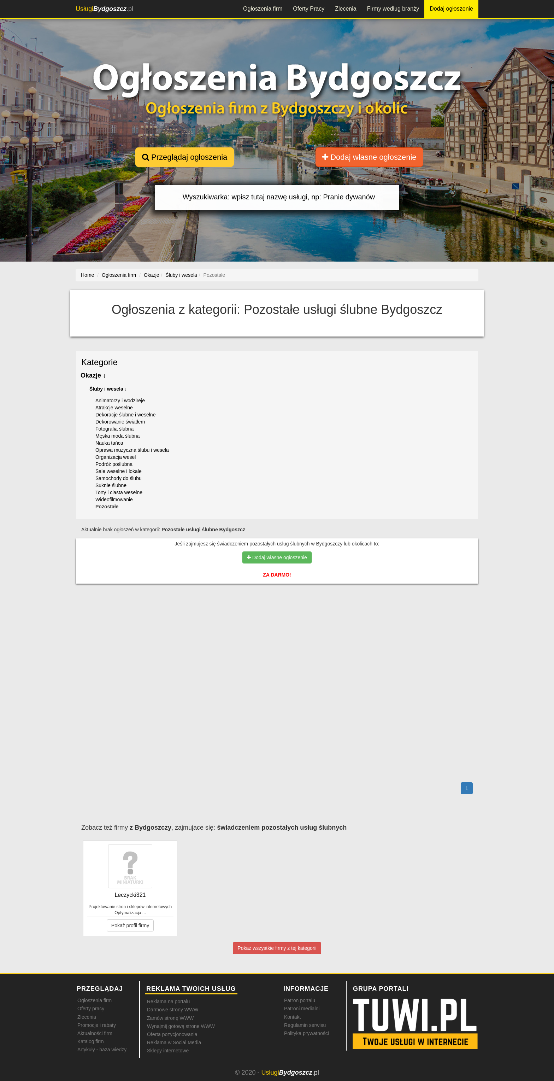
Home (87, 275)
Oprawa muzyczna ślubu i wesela (132, 450)
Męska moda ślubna (117, 436)
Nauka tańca (109, 443)
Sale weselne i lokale (118, 471)
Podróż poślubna (113, 464)
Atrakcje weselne (114, 407)
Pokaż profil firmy (130, 925)
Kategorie (99, 362)
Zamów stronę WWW (170, 1018)
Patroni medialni (301, 1008)
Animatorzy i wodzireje (120, 400)
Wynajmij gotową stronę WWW (181, 1026)
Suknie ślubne (110, 485)
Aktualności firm (94, 1033)
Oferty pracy (90, 1008)
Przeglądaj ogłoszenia (184, 157)
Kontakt (292, 1017)
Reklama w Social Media (174, 1042)
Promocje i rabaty (96, 1025)
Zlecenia (345, 9)
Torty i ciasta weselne (118, 492)
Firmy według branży (393, 9)
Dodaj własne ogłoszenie (369, 157)
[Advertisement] (277, 620)
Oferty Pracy (308, 9)
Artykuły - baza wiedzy (101, 1049)
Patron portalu (299, 1000)
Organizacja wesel (115, 457)
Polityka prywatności (306, 1033)
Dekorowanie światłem (120, 422)
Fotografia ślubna (114, 429)
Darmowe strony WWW (172, 1009)
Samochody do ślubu (118, 478)
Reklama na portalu (168, 1001)
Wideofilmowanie (114, 499)
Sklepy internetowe (168, 1050)
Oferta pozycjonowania (172, 1034)
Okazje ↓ (93, 375)
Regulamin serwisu (305, 1025)
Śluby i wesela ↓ (108, 389)
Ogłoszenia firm (262, 9)
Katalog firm (90, 1041)
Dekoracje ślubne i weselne (125, 414)
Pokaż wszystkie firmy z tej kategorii (276, 948)
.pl (104, 8)
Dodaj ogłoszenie (451, 9)
